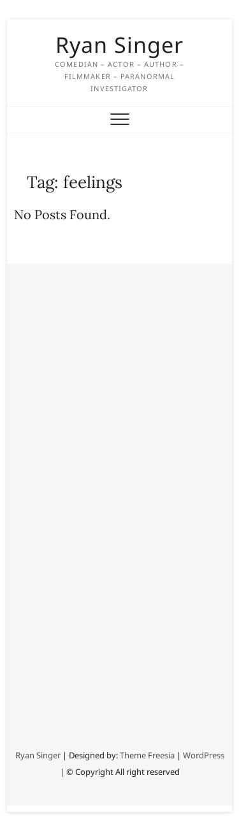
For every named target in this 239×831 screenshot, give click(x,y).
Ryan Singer (119, 45)
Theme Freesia (147, 755)
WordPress (203, 755)
